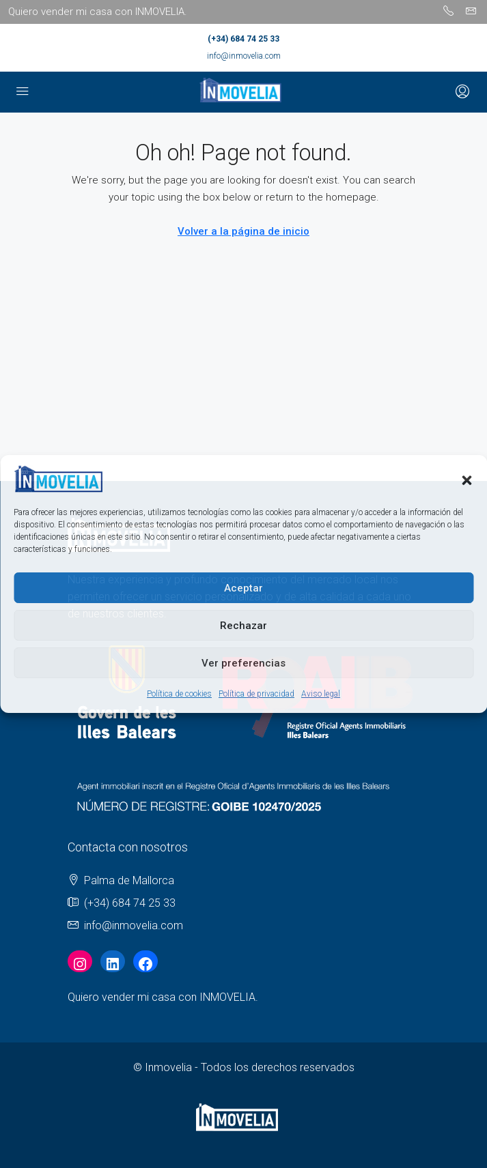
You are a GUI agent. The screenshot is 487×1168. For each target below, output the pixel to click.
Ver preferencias (243, 663)
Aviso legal (320, 694)
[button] (466, 479)
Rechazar (243, 625)
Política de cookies (179, 694)
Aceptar (243, 588)
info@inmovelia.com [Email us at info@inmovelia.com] (133, 925)
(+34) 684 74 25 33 (243, 39)
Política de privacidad (256, 694)
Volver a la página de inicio (243, 231)
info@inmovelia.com (244, 56)
